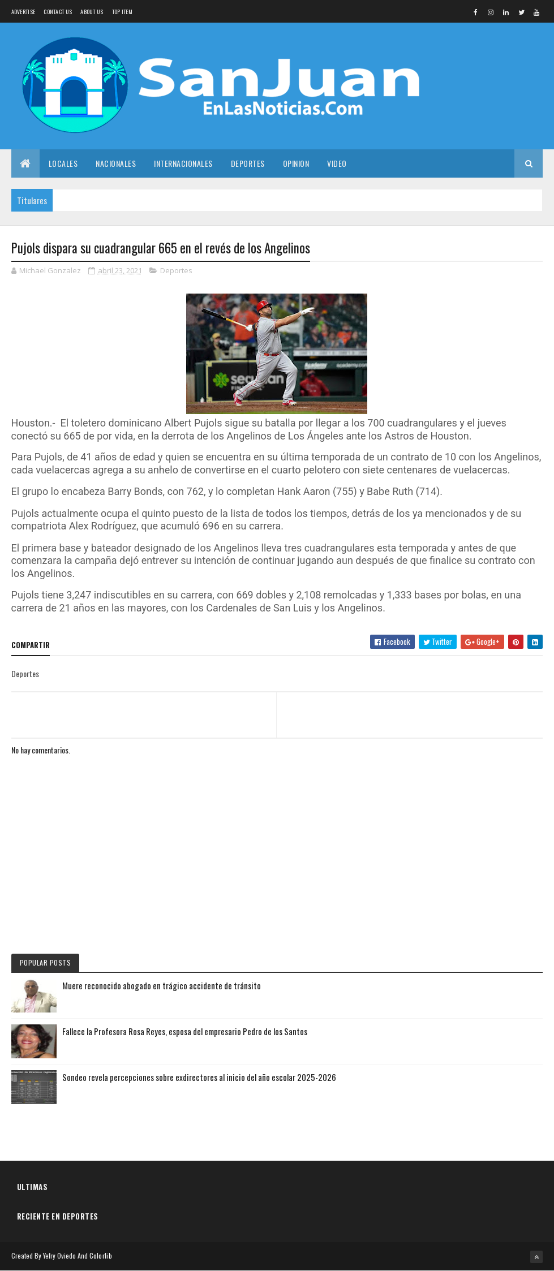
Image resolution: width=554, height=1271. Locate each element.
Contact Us (58, 11)
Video (337, 163)
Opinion (296, 163)
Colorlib (100, 1255)
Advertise (23, 11)
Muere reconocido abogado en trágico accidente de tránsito (161, 985)
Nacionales (116, 163)
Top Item (122, 11)
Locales (63, 163)
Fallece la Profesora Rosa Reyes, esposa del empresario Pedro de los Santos (184, 1031)
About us (91, 11)
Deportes (248, 163)
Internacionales (183, 163)
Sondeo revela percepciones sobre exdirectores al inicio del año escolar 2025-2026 (199, 1077)
